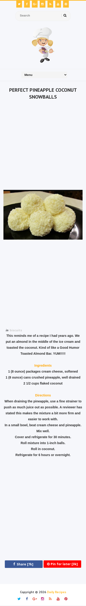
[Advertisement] (43, 146)
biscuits (16, 330)
